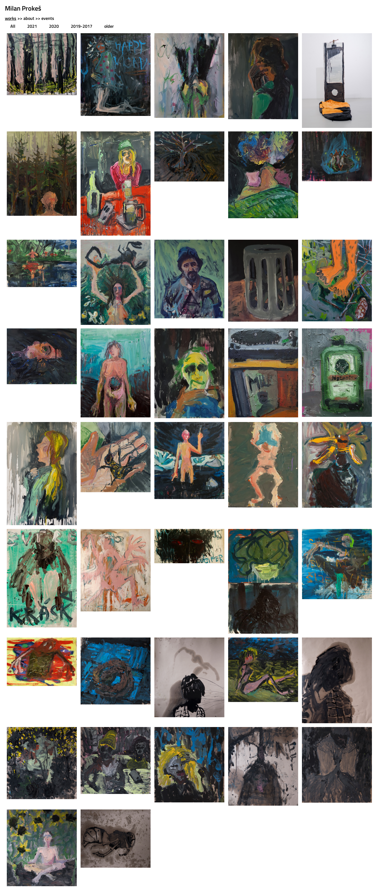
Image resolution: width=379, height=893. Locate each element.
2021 (32, 26)
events (47, 18)
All (12, 26)
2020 (54, 26)
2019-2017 (81, 26)
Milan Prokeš (23, 8)
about (28, 18)
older (109, 26)
